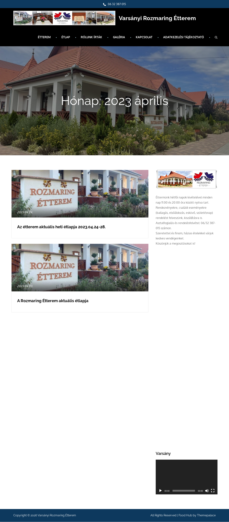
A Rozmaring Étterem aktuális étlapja (52, 300)
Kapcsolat (144, 37)
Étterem (44, 37)
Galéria (119, 37)
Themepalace (206, 515)
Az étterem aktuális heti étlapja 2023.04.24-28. (61, 227)
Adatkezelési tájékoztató (183, 37)
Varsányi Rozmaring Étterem (159, 18)
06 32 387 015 (114, 4)
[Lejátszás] (160, 491)
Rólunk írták (91, 37)
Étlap (65, 37)
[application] (186, 477)
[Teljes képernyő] (213, 491)
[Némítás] (207, 491)
